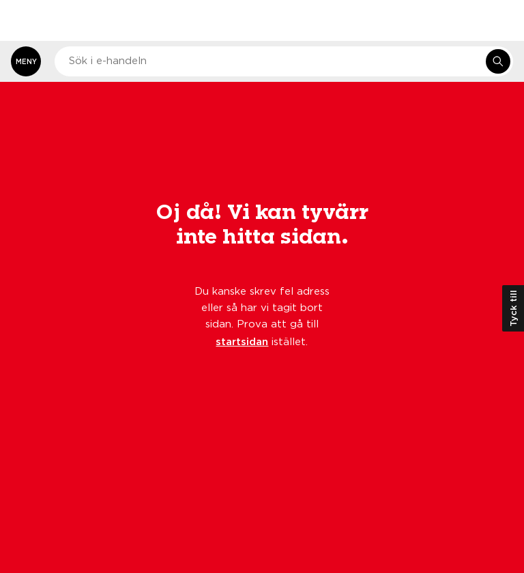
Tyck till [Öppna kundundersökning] (513, 308)
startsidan (242, 341)
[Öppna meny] (26, 61)
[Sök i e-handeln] (498, 61)
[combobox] (284, 61)
